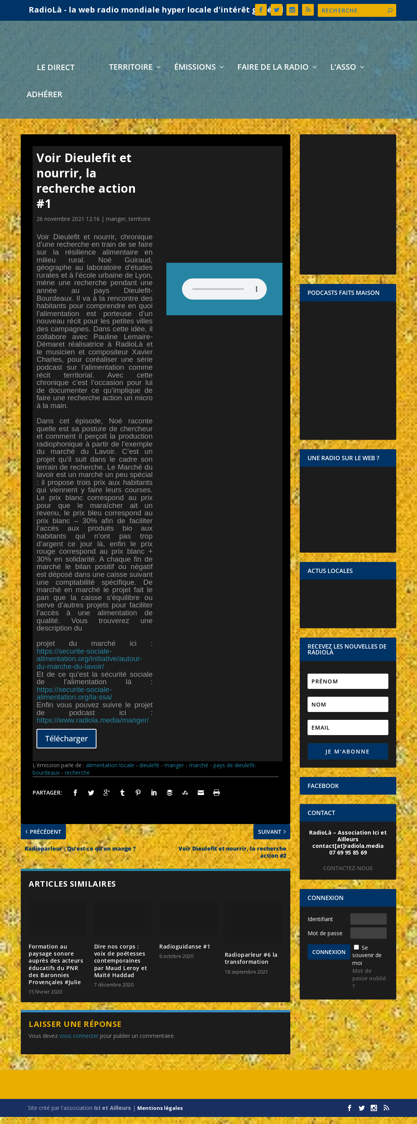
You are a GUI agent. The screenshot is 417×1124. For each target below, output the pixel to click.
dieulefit (149, 772)
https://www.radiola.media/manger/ (92, 727)
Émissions (195, 75)
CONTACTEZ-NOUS (348, 875)
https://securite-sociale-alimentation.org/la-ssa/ (74, 700)
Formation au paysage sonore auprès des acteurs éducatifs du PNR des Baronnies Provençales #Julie (56, 971)
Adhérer (44, 102)
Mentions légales (160, 1115)
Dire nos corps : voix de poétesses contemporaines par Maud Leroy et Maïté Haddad (120, 968)
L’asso (343, 75)
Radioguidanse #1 (184, 953)
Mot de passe (325, 940)
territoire (140, 225)
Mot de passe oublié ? (369, 985)
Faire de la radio (273, 75)
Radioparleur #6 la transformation (251, 965)
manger (116, 225)
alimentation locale (110, 772)
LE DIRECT (56, 75)
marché (198, 772)
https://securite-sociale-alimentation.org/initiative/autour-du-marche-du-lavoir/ (89, 666)
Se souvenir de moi (367, 962)
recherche (77, 779)
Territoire (131, 75)
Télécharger (66, 745)
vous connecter (78, 1042)
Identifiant (320, 926)
